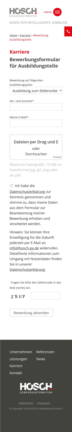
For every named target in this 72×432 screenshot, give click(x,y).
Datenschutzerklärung (27, 193)
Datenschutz (26, 403)
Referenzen (45, 352)
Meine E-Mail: (36, 122)
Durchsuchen (36, 155)
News (40, 359)
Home (13, 37)
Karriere (25, 37)
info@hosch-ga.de (24, 249)
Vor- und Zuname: (36, 106)
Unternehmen (21, 352)
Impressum (43, 403)
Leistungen (18, 359)
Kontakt (16, 373)
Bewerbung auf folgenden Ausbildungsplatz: (36, 87)
